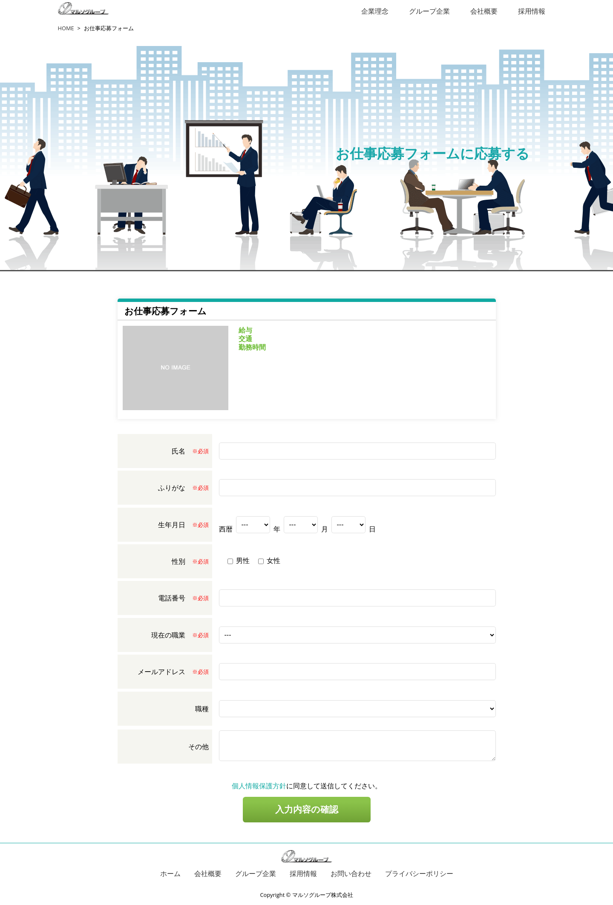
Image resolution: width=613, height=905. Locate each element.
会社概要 (484, 11)
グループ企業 (429, 11)
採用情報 (531, 11)
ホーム (170, 873)
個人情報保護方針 (259, 785)
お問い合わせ (351, 873)
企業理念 (375, 11)
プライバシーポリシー (419, 873)
